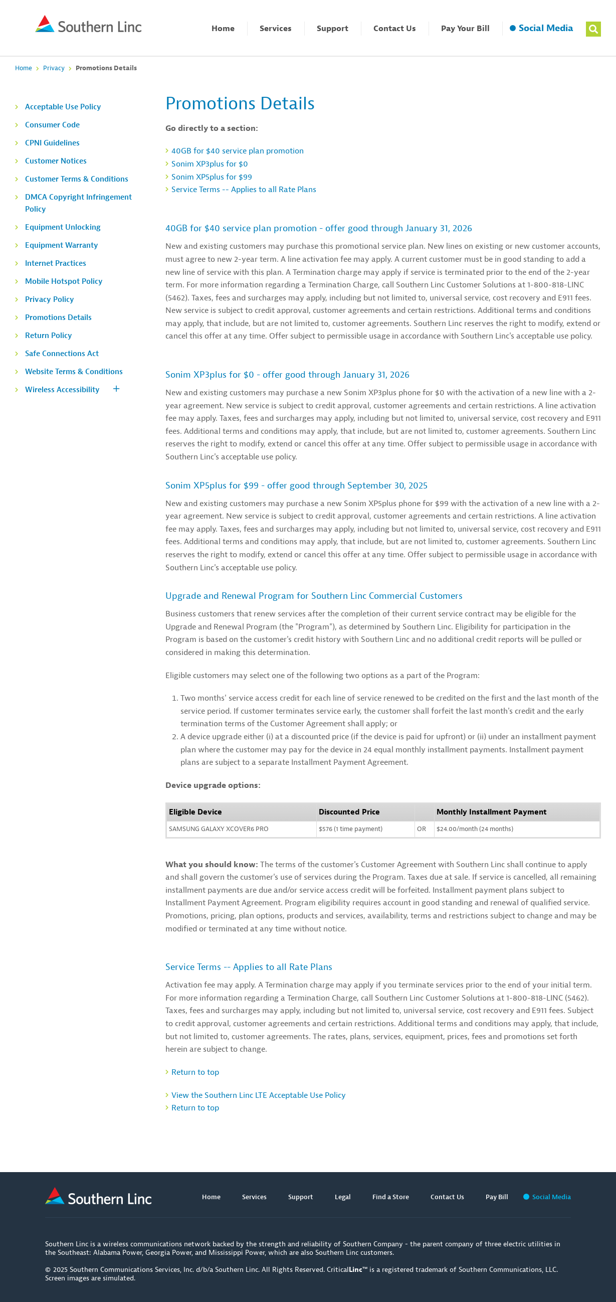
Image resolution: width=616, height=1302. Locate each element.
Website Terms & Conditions (74, 372)
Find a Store (390, 1197)
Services (276, 29)
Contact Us (394, 29)
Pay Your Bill (465, 29)
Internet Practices (55, 263)
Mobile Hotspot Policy (64, 281)
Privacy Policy (49, 299)
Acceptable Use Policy (63, 107)
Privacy (54, 68)
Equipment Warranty (61, 245)
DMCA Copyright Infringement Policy (78, 203)
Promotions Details (58, 317)
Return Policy (48, 336)
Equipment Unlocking (63, 227)
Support (332, 29)
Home (223, 29)
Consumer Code (52, 125)
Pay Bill (497, 1197)
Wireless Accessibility (62, 390)
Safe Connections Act (62, 354)
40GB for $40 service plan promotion (237, 151)
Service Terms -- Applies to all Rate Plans (243, 190)
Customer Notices (56, 161)
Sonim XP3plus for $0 (209, 164)
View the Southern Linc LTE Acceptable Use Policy (258, 1095)
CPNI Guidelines (52, 143)
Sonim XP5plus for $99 (211, 177)
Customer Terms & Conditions (76, 179)
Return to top (195, 1072)
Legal (343, 1197)
